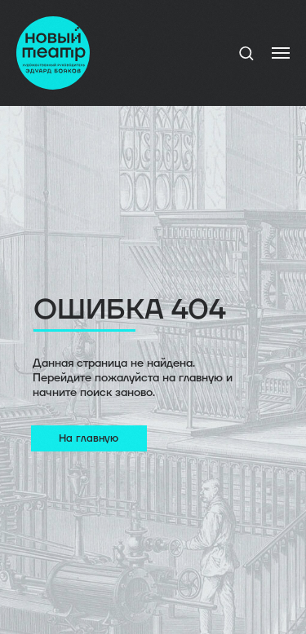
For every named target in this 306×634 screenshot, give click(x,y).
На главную (88, 438)
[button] (246, 52)
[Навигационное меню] (281, 53)
